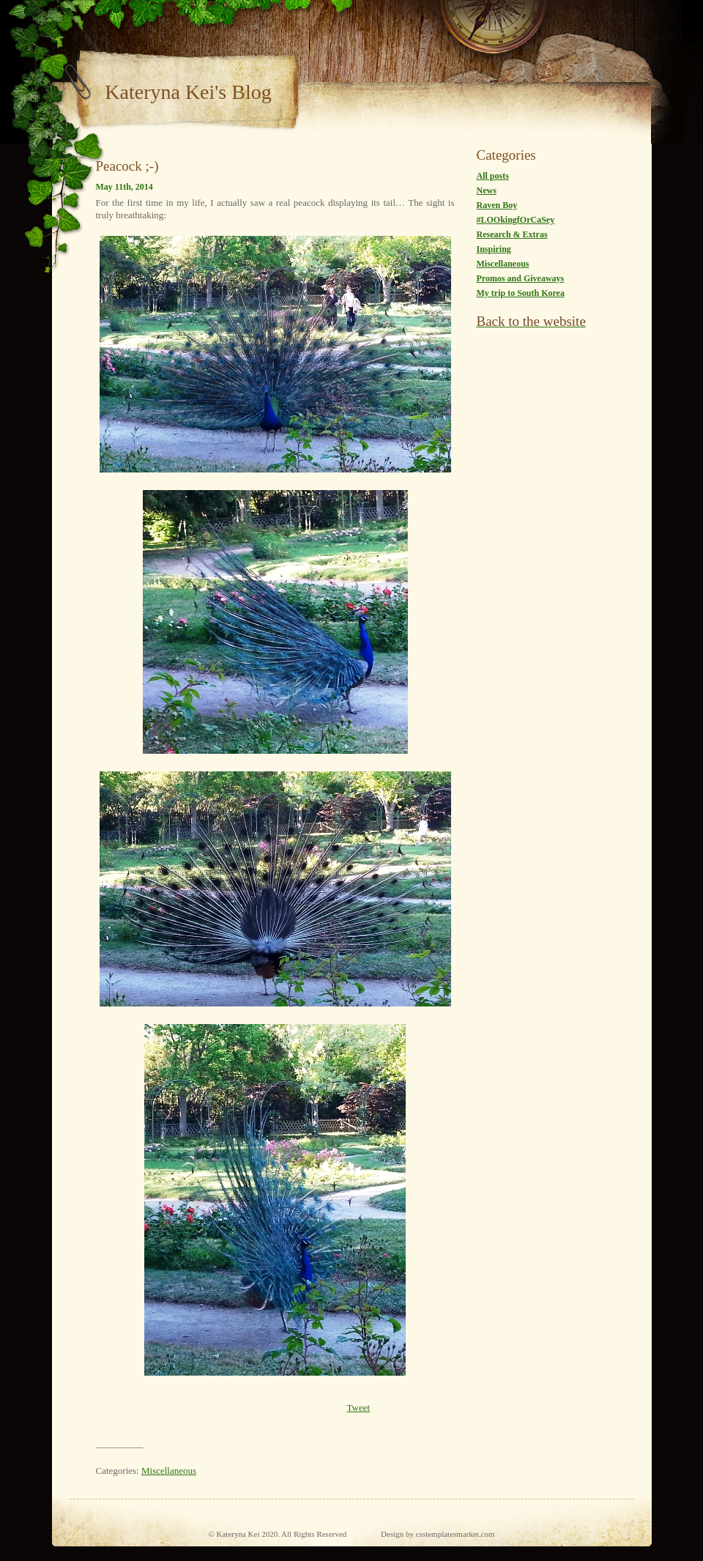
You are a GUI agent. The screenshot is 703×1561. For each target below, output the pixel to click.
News (486, 190)
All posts (493, 176)
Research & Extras (512, 234)
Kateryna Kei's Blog (188, 92)
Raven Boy (497, 205)
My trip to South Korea (521, 293)
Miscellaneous (168, 1470)
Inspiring (494, 249)
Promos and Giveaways (521, 278)
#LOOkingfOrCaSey (516, 220)
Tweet (358, 1407)
